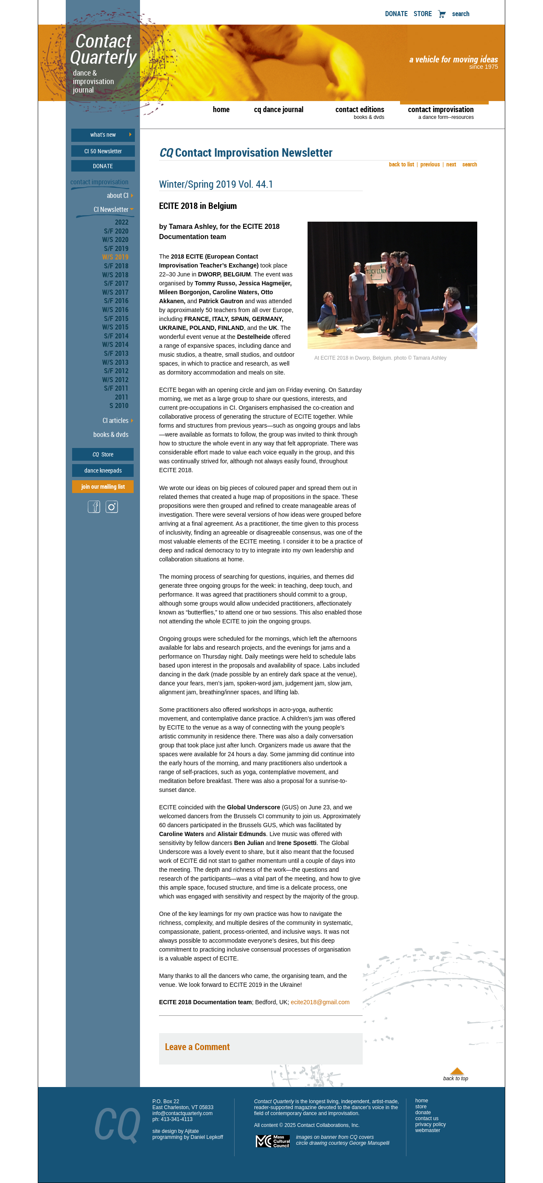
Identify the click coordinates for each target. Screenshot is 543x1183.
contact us (427, 1118)
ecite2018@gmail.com (320, 1002)
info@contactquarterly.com (182, 1113)
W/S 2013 (115, 362)
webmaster (427, 1130)
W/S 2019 (115, 257)
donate (423, 1112)
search (461, 13)
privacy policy (430, 1124)
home (221, 109)
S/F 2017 (116, 283)
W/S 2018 (115, 274)
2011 (122, 397)
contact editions (355, 112)
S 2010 (119, 405)
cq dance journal (278, 109)
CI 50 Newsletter (103, 151)
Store (102, 454)
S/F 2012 (116, 370)
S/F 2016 (116, 300)
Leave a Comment (197, 1046)
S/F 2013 (116, 353)
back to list (400, 164)
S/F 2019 (116, 248)
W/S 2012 (115, 379)
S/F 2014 (116, 335)
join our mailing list (103, 486)
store (421, 1107)
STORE (423, 13)
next (449, 164)
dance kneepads (103, 470)
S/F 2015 (116, 318)
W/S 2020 (115, 239)
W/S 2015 (115, 327)
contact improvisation (441, 112)
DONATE (396, 13)
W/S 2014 (115, 344)
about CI (118, 195)
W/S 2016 (115, 309)
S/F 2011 (116, 388)
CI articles (116, 420)
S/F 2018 (116, 265)
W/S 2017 (115, 292)
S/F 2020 (116, 231)
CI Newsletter (111, 209)
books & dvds (111, 434)
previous (428, 164)
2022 (122, 222)
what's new (103, 134)
